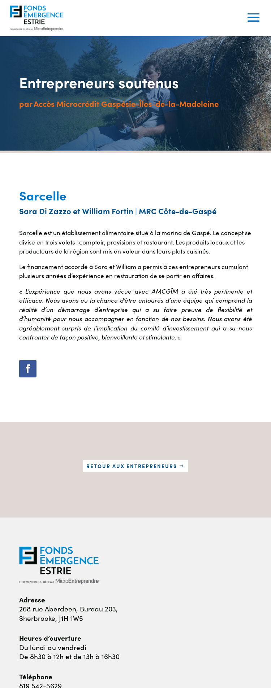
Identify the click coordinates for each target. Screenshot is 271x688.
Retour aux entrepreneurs (131, 466)
